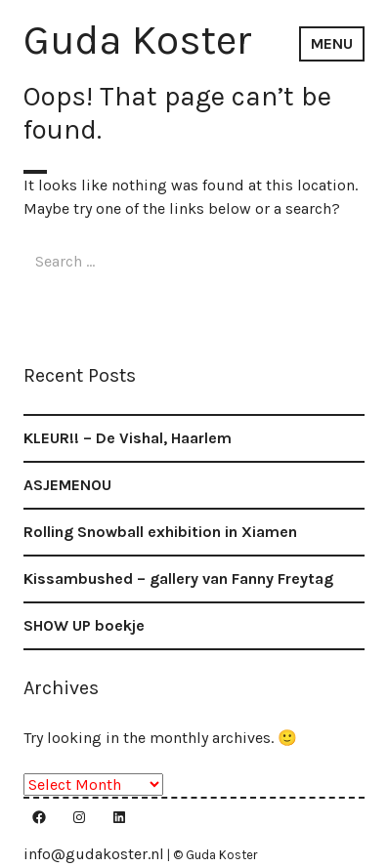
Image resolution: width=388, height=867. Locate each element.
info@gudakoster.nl (93, 854)
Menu (332, 43)
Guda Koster (137, 40)
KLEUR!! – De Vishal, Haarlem (127, 438)
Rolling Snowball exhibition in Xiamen (160, 531)
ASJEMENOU (67, 484)
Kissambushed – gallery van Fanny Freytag (178, 578)
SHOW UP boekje (84, 625)
